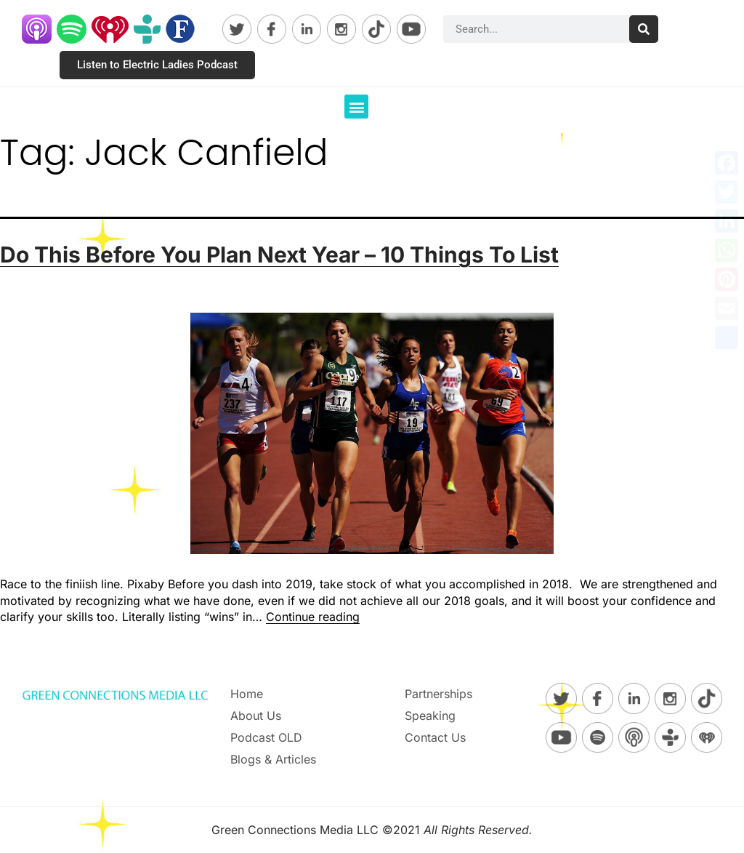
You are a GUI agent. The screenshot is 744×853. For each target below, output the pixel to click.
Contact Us (435, 737)
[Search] (643, 29)
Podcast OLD (266, 737)
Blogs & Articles (273, 759)
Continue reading (313, 616)
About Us (255, 715)
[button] (356, 107)
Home (246, 693)
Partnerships (438, 693)
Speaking (430, 715)
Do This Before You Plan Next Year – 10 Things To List (279, 254)
